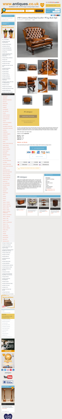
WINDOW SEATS (6, 241)
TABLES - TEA (5, 224)
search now (39, 10)
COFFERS (5, 130)
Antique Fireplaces (6, 90)
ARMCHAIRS (5, 96)
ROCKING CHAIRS (6, 185)
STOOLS (4, 198)
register (4, 314)
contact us (4, 335)
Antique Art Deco (6, 63)
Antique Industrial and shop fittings (7, 247)
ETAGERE (4, 156)
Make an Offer (39, 156)
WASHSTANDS (5, 237)
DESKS (4, 141)
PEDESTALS (5, 181)
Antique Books (5, 71)
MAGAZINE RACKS (6, 170)
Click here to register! (7, 18)
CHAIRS (4, 113)
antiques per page (50, 9)
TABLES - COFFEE (6, 202)
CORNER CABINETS (6, 134)
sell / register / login (51, 5)
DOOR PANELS (5, 151)
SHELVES (4, 190)
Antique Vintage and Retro (6, 290)
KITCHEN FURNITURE (7, 160)
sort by (48, 11)
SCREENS (5, 187)
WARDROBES (5, 235)
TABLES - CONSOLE (6, 204)
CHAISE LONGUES (6, 115)
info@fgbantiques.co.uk (51, 189)
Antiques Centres (6, 326)
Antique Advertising (6, 44)
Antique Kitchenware (7, 50)
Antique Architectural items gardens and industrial (7, 54)
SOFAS (4, 194)
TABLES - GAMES (6, 209)
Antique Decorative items (7, 88)
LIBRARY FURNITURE (7, 164)
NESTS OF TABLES (6, 173)
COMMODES (5, 132)
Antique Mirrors (5, 263)
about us (4, 331)
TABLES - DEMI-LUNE (7, 206)
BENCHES (5, 101)
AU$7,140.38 (46, 162)
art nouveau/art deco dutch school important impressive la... (8, 407)
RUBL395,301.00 (46, 164)
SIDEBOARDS (5, 192)
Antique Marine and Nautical (6, 270)
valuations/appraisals (7, 337)
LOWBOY (4, 168)
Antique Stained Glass (7, 243)
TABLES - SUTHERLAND (7, 222)
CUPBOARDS (5, 137)
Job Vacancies (5, 333)
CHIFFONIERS (5, 124)
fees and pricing (5, 328)
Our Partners (5, 330)
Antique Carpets (5, 75)
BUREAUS (5, 105)
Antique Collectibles (7, 86)
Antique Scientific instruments (6, 279)
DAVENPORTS (5, 139)
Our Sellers (5, 323)
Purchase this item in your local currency (30, 168)
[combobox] (30, 11)
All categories (5, 39)
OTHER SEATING (6, 179)
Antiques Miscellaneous (7, 265)
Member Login (5, 19)
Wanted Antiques (6, 321)
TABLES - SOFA (6, 220)
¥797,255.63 (36, 164)
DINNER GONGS (6, 147)
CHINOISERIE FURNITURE (8, 128)
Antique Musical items (7, 267)
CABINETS (5, 107)
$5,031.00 (25, 162)
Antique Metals (5, 256)
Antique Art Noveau (6, 61)
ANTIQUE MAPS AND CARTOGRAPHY (6, 42)
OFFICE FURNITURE (6, 175)
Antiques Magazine (6, 319)
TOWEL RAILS (5, 229)
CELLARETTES (5, 111)
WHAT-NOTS (5, 239)
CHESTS (4, 120)
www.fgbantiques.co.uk (51, 190)
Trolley (4, 231)
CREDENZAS (5, 135)
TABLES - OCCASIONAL (7, 214)
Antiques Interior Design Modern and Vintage (7, 250)
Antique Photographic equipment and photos (7, 274)
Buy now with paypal (39, 148)
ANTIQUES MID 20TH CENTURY (6, 259)
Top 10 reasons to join (7, 316)
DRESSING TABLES (6, 154)
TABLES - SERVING (6, 216)
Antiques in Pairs (6, 271)
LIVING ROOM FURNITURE (8, 166)
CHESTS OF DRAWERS (7, 122)
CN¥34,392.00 (24, 164)
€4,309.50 (36, 162)
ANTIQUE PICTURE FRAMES (7, 92)
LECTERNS (5, 162)
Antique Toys (5, 287)
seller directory (6, 324)
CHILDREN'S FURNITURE (7, 126)
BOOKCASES (5, 103)
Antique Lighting (5, 254)
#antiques (8, 373)
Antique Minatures (6, 261)
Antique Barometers (6, 48)
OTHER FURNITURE (6, 177)
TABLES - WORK (6, 226)
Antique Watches (6, 292)
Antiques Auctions (6, 312)
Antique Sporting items (7, 283)
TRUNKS (4, 233)
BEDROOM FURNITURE (7, 99)
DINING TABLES (6, 145)
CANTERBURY (5, 109)
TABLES (4, 200)
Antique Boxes (5, 73)
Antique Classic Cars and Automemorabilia (7, 82)
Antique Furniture (6, 94)
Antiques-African (6, 46)
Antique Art (4, 59)
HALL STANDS (5, 158)
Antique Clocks (5, 84)
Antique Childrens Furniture (6, 79)
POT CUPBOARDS (6, 183)
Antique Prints (5, 276)
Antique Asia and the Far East (7, 66)
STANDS (4, 196)
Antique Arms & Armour (7, 57)
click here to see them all (28, 122)
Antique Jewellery (6, 252)
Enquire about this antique (28, 116)
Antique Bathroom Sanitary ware (6, 69)
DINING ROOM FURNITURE (8, 143)
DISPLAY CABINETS (6, 149)
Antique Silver (5, 281)
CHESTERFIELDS (6, 118)
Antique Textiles (5, 285)
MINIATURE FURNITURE (7, 171)
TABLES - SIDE (5, 218)
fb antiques (28, 112)
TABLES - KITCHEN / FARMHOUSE (6, 212)
